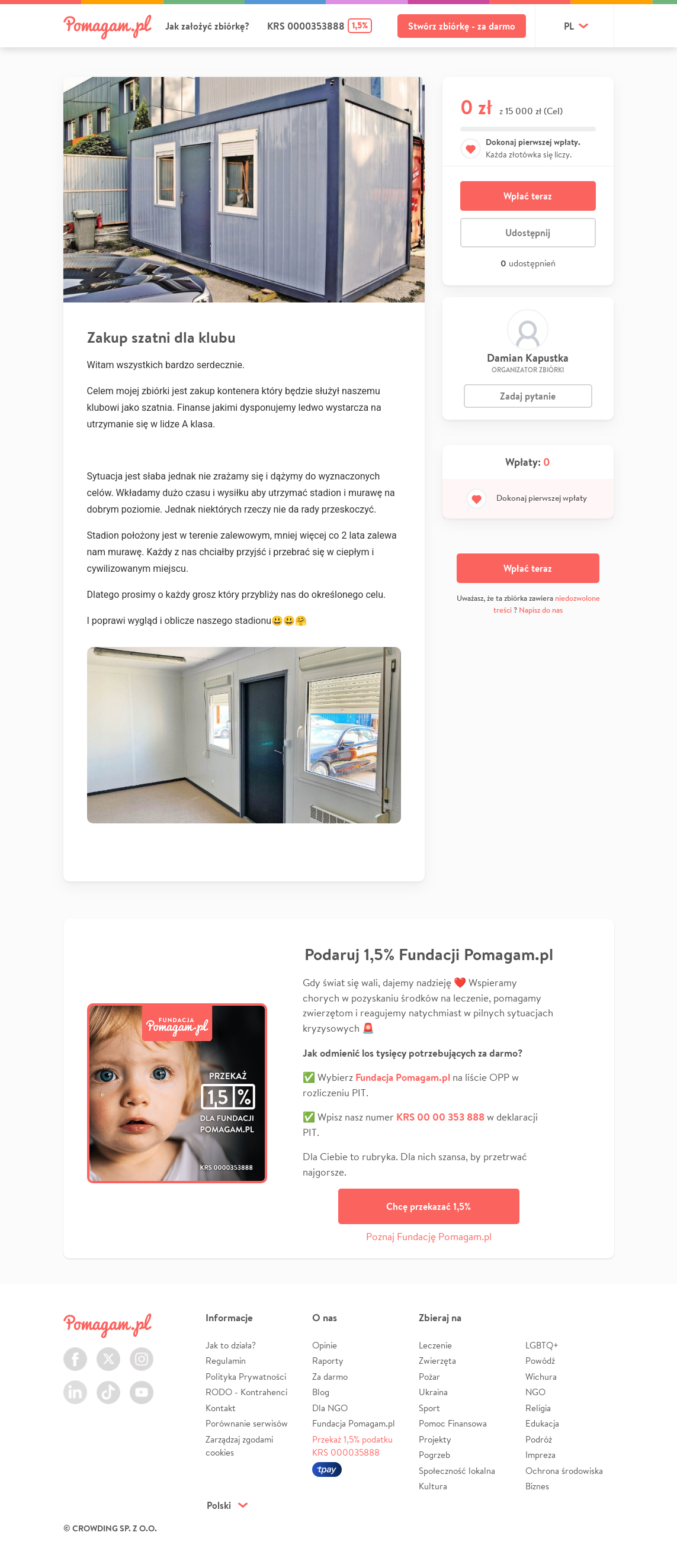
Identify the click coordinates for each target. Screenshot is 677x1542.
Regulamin (226, 1360)
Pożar (429, 1376)
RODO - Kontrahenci (246, 1392)
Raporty (328, 1360)
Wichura (541, 1376)
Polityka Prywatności (246, 1376)
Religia (538, 1408)
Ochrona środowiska (564, 1470)
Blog (320, 1392)
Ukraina (433, 1392)
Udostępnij (527, 232)
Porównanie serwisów (247, 1423)
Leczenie (435, 1345)
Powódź (540, 1360)
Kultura (433, 1486)
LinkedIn (75, 1385)
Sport (429, 1408)
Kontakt (221, 1408)
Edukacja (542, 1423)
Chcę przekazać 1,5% (428, 1206)
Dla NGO (330, 1408)
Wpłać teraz (527, 195)
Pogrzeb (434, 1454)
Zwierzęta (437, 1360)
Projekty (435, 1439)
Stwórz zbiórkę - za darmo (461, 26)
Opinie (324, 1345)
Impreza (540, 1454)
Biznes (537, 1486)
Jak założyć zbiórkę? (207, 26)
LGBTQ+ (542, 1345)
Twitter (108, 1352)
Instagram (141, 1352)
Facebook (75, 1352)
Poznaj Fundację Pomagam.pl (429, 1236)
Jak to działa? (231, 1345)
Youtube (141, 1385)
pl (569, 26)
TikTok (108, 1385)
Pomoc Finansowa (453, 1423)
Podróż (538, 1439)
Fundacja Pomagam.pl (353, 1423)
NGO (535, 1392)
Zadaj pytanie (528, 396)
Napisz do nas (541, 610)
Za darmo (330, 1376)
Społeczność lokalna (457, 1470)
